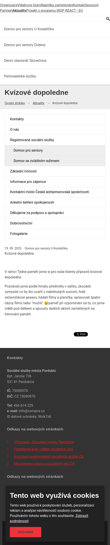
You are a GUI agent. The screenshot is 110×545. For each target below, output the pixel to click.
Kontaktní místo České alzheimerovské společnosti (49, 192)
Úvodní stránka (15, 103)
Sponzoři (92, 5)
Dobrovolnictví (21, 223)
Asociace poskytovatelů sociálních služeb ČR (49, 457)
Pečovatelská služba (20, 76)
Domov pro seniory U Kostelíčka (29, 29)
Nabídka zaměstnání (57, 5)
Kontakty (17, 119)
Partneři (6, 10)
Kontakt (79, 5)
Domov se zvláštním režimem (36, 161)
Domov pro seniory (28, 150)
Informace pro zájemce (28, 182)
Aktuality (19, 10)
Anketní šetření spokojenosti (32, 202)
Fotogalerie (19, 234)
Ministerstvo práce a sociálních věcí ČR (44, 464)
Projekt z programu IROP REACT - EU (54, 10)
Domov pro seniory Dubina (24, 45)
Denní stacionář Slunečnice (25, 60)
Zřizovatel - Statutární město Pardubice (44, 442)
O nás (14, 129)
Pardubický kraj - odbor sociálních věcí (43, 449)
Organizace (8, 5)
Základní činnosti (23, 171)
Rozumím (25, 532)
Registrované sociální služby (32, 140)
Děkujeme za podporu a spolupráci (37, 213)
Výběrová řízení (29, 5)
